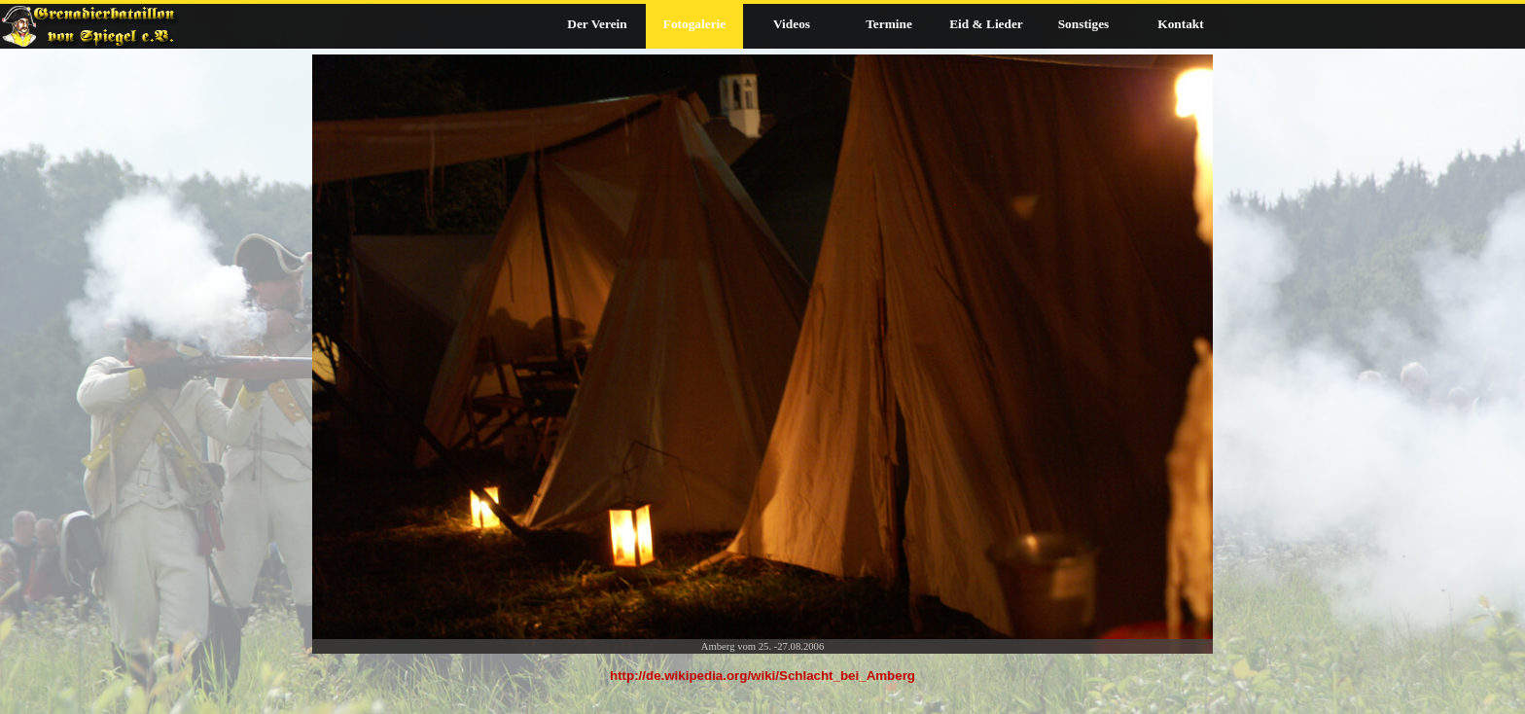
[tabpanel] (762, 685)
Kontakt (1180, 24)
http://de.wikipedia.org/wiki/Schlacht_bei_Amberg (762, 675)
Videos (791, 24)
